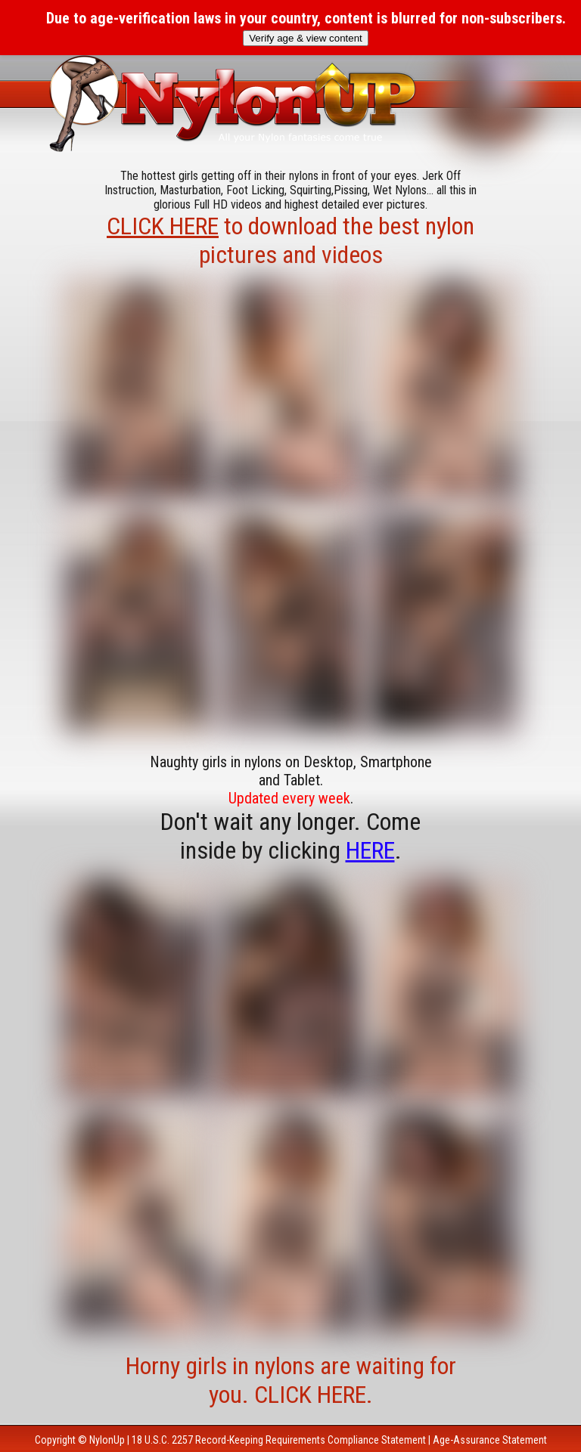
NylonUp (107, 1440)
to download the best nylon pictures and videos (290, 240)
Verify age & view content (305, 38)
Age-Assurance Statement (490, 1440)
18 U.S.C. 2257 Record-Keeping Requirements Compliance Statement (279, 1440)
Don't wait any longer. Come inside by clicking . (290, 836)
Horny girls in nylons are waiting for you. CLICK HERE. (291, 1380)
